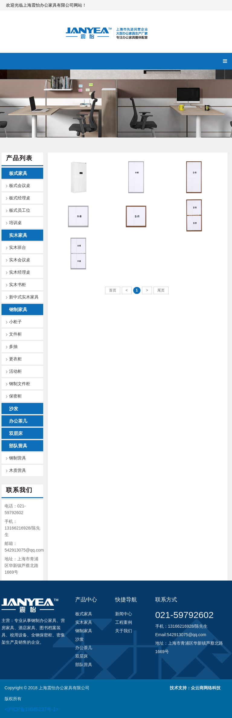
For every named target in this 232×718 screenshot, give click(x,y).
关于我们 (123, 630)
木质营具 (17, 470)
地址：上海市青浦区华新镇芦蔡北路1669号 (21, 565)
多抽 (13, 346)
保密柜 (15, 396)
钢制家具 (18, 309)
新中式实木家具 (24, 297)
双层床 (16, 433)
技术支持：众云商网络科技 (195, 687)
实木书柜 (17, 284)
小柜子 (15, 322)
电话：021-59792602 (15, 509)
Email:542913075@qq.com (180, 634)
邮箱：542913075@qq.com (24, 546)
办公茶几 (18, 421)
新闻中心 (123, 613)
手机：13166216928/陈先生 (22, 528)
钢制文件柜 (19, 383)
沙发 (13, 408)
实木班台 (17, 247)
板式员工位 (19, 210)
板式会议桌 (19, 185)
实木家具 (18, 235)
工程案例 (123, 622)
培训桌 (15, 222)
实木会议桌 (19, 260)
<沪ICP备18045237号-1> (32, 709)
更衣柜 (15, 359)
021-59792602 (184, 615)
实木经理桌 (19, 272)
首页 (112, 290)
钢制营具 (17, 458)
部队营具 (18, 445)
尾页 (161, 290)
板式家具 (18, 173)
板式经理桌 (19, 198)
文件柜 (15, 334)
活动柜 (15, 371)
